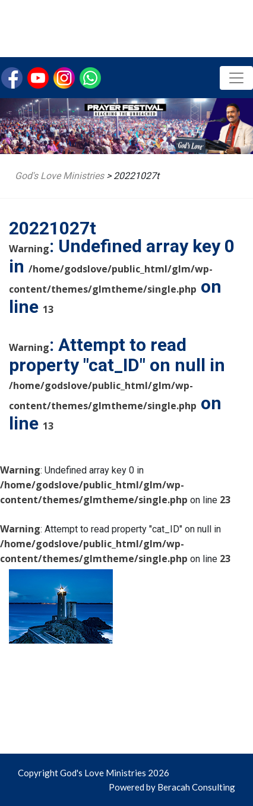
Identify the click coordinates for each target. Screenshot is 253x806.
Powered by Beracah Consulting (172, 787)
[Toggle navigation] (236, 78)
